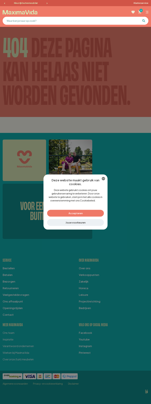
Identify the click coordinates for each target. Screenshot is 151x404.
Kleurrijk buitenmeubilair (26, 3)
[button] (75, 222)
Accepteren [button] (76, 213)
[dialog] (75, 202)
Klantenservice (141, 3)
